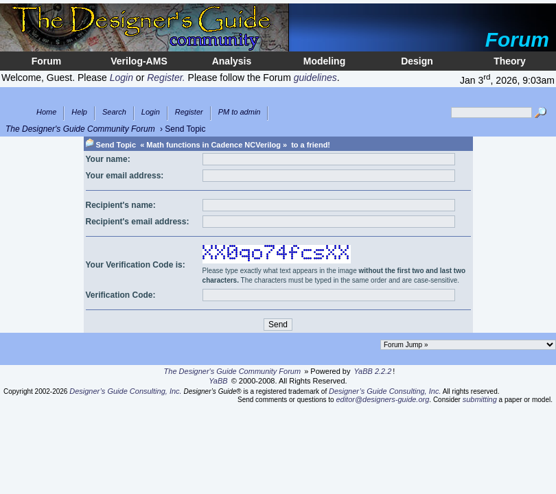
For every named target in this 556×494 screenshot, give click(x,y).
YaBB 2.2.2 (373, 371)
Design (417, 61)
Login (151, 112)
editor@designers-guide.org (382, 399)
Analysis (232, 61)
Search (114, 112)
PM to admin (239, 112)
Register (189, 112)
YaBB (218, 381)
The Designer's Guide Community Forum (80, 129)
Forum (47, 61)
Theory (510, 61)
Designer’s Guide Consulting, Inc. (125, 391)
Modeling (324, 61)
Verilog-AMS (139, 61)
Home (46, 112)
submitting (480, 399)
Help (79, 112)
